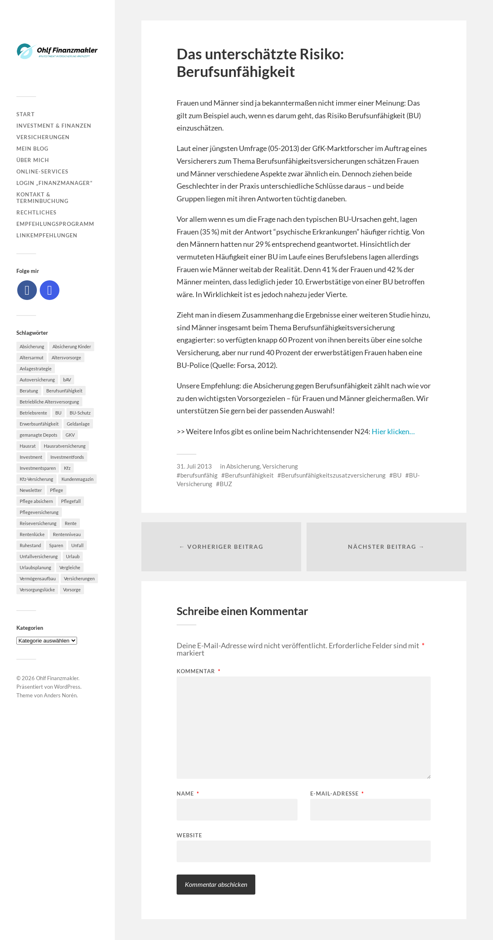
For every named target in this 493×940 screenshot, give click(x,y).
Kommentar (198, 671)
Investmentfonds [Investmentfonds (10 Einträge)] (67, 457)
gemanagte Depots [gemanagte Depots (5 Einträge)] (38, 434)
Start (25, 114)
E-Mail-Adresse (337, 794)
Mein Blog (32, 148)
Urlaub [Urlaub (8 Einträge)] (73, 556)
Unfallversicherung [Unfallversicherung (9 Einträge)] (39, 556)
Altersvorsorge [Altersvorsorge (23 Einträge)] (66, 357)
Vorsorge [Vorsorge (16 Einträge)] (72, 589)
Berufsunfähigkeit (249, 475)
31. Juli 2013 (194, 466)
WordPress (67, 686)
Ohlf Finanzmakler (57, 678)
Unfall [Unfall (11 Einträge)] (77, 545)
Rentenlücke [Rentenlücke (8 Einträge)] (32, 534)
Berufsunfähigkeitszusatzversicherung (333, 475)
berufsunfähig (199, 475)
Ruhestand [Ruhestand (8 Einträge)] (30, 545)
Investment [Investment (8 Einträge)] (31, 457)
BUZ (226, 483)
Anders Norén (60, 695)
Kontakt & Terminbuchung (42, 197)
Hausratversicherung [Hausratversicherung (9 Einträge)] (65, 446)
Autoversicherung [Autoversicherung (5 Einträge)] (37, 379)
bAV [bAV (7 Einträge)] (67, 379)
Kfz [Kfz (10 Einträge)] (67, 468)
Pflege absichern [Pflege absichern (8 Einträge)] (36, 501)
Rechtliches (36, 212)
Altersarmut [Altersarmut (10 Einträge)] (31, 357)
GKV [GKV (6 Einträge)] (70, 434)
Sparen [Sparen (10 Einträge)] (56, 545)
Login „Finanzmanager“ (54, 183)
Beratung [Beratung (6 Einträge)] (29, 390)
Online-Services (42, 171)
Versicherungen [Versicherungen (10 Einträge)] (79, 578)
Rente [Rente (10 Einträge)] (71, 523)
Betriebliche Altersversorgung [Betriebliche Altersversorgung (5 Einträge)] (49, 401)
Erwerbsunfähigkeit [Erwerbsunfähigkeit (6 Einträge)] (39, 423)
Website (189, 835)
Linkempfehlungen (46, 235)
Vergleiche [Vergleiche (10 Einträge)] (69, 567)
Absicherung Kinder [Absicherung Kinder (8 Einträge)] (71, 346)
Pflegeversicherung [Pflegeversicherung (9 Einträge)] (39, 512)
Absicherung (243, 466)
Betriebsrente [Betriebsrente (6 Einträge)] (33, 412)
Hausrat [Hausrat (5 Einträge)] (28, 446)
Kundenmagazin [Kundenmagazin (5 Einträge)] (77, 479)
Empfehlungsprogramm (55, 224)
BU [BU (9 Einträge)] (58, 412)
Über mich (32, 160)
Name (188, 794)
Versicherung (280, 466)
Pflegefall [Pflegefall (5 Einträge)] (71, 501)
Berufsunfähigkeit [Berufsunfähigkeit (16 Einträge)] (64, 390)
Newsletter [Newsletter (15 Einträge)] (31, 490)
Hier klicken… (393, 431)
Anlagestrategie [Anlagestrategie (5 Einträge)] (36, 368)
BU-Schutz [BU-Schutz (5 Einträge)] (80, 412)
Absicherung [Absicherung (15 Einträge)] (32, 346)
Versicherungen (43, 137)
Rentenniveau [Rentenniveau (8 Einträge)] (67, 534)
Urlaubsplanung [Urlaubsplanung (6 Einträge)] (35, 567)
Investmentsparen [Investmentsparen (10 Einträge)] (38, 468)
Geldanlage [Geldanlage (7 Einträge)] (78, 423)
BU (397, 475)
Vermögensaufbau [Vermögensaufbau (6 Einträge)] (38, 578)
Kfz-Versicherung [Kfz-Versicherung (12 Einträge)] (36, 479)
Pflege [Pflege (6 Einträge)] (56, 490)
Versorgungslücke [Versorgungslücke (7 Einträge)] (37, 589)
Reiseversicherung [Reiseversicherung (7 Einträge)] (38, 523)
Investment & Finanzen (53, 125)
